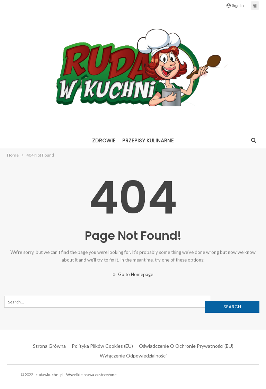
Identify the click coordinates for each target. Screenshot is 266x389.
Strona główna (49, 346)
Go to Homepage (133, 274)
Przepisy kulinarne (148, 140)
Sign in (235, 5)
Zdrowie (104, 140)
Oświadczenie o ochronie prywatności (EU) (186, 346)
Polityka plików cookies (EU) (102, 346)
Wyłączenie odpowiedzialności (133, 356)
